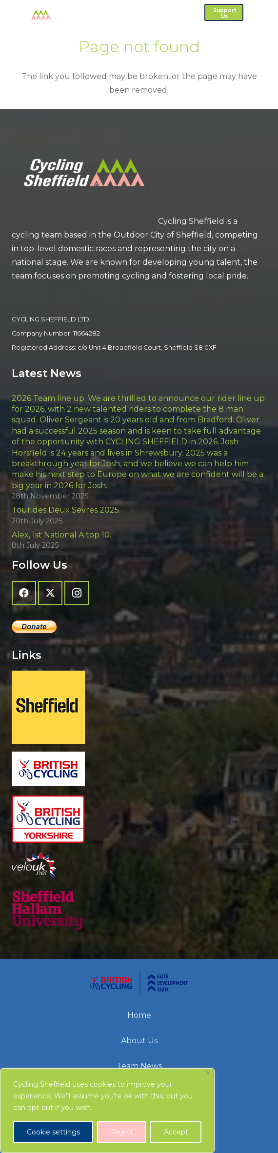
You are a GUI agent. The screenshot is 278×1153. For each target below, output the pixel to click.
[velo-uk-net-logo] (139, 865)
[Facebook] (24, 593)
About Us (139, 1040)
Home (139, 1015)
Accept (176, 1132)
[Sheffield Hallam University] (139, 910)
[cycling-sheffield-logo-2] (29, 15)
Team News (139, 1066)
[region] (107, 1110)
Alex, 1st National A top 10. (61, 534)
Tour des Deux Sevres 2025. (66, 510)
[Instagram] (76, 593)
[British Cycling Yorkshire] (139, 819)
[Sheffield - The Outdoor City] (139, 707)
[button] (265, 12)
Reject (122, 1132)
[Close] (208, 1073)
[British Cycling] (139, 769)
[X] (50, 593)
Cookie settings (53, 1132)
